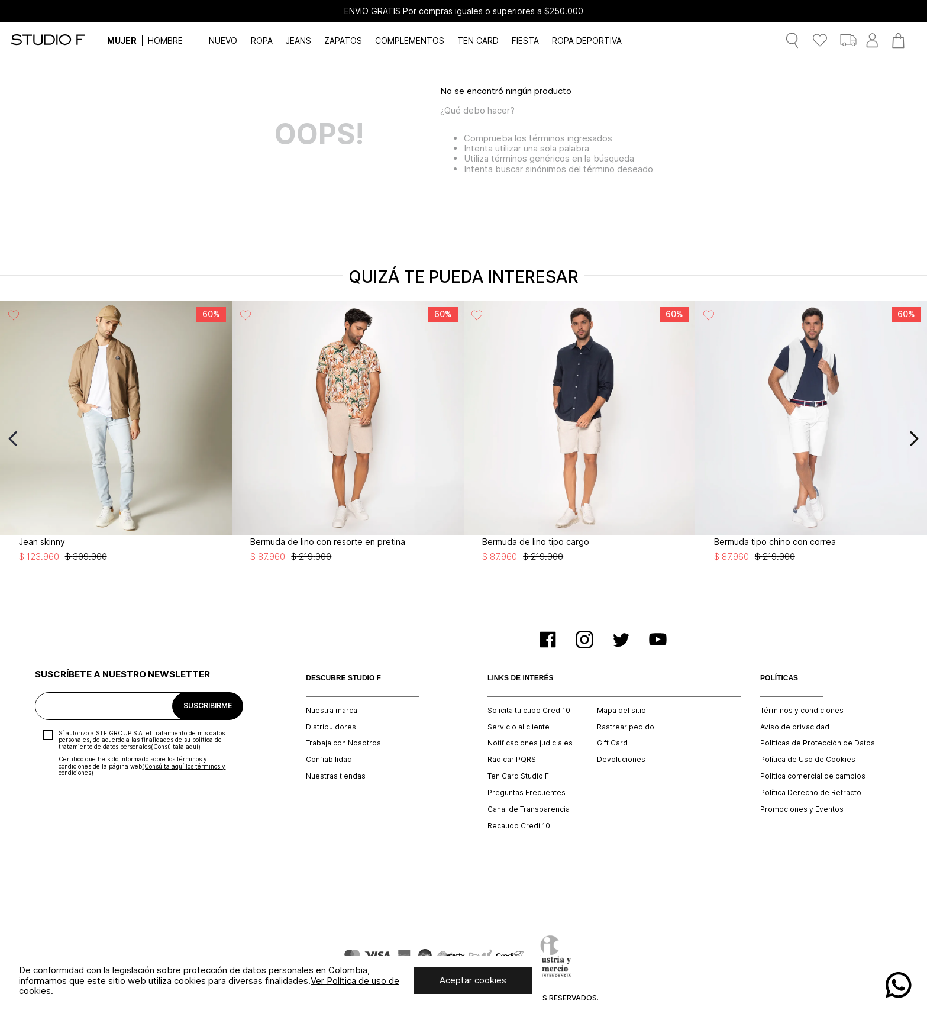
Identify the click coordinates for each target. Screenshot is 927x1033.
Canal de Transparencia (528, 809)
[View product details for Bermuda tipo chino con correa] (811, 439)
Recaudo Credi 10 (518, 826)
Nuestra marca (331, 710)
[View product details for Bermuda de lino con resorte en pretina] (348, 439)
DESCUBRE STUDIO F (343, 678)
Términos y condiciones (802, 710)
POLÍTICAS (779, 678)
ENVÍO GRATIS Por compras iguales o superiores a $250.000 (463, 11)
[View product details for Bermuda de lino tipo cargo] (580, 439)
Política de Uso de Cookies (807, 760)
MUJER (122, 40)
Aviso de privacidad (794, 727)
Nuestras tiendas (336, 776)
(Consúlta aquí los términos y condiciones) (142, 770)
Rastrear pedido (625, 727)
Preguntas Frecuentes (526, 793)
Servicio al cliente (518, 727)
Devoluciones (621, 760)
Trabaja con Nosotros (343, 743)
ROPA (262, 40)
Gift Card (612, 743)
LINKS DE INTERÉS (520, 678)
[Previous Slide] (13, 439)
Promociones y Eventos (802, 809)
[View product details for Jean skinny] (116, 439)
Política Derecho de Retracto (810, 793)
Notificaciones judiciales (530, 743)
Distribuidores (331, 727)
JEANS (298, 40)
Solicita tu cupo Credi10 (528, 710)
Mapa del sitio (621, 710)
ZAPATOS (343, 40)
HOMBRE (165, 40)
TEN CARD (478, 40)
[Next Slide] (914, 439)
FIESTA (525, 40)
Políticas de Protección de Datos (817, 743)
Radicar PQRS (511, 760)
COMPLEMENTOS (409, 40)
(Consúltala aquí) (176, 746)
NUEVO (223, 40)
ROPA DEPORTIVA (587, 40)
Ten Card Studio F (518, 776)
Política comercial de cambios (812, 776)
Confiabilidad (329, 760)
